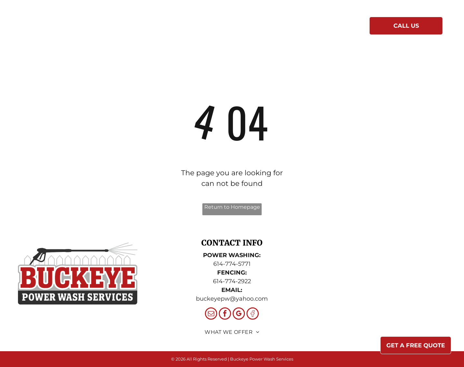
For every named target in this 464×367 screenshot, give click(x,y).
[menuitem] (153, 27)
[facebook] (225, 314)
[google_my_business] (239, 314)
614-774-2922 (232, 281)
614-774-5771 (232, 263)
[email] (211, 314)
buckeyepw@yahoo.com (232, 298)
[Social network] (253, 314)
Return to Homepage (232, 207)
